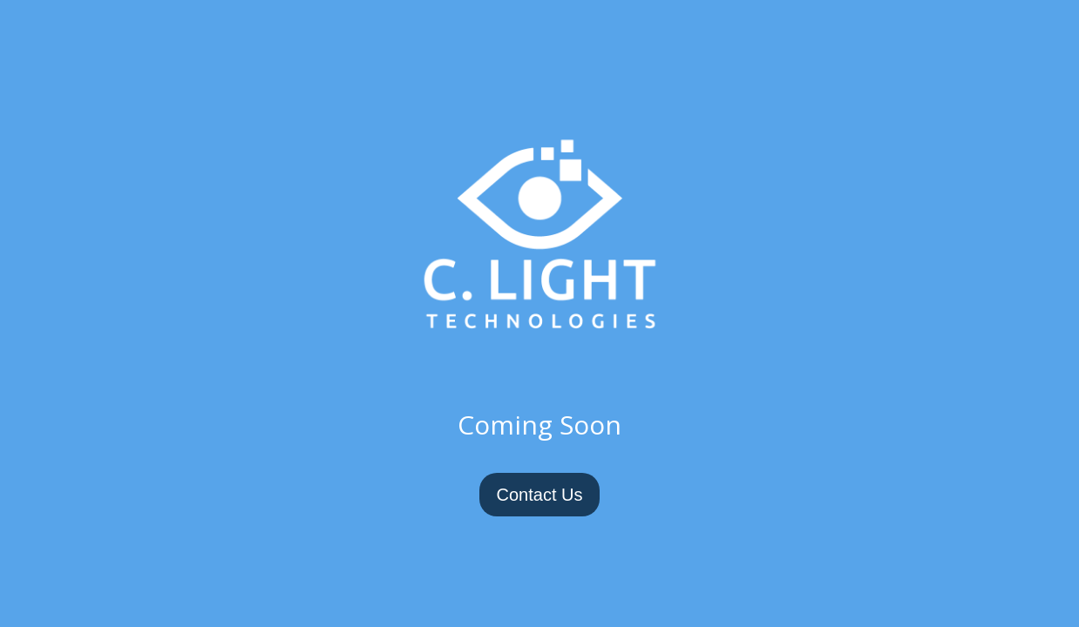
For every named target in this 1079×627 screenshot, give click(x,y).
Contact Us (540, 494)
